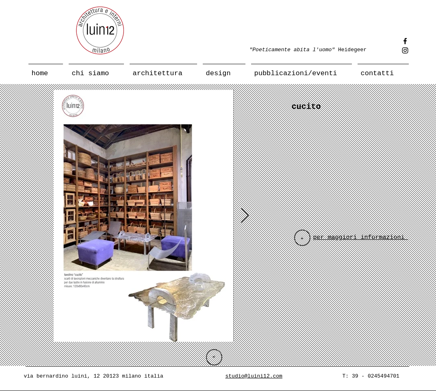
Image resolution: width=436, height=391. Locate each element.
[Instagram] (405, 50)
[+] (302, 238)
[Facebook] (405, 41)
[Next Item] (244, 216)
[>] (214, 357)
